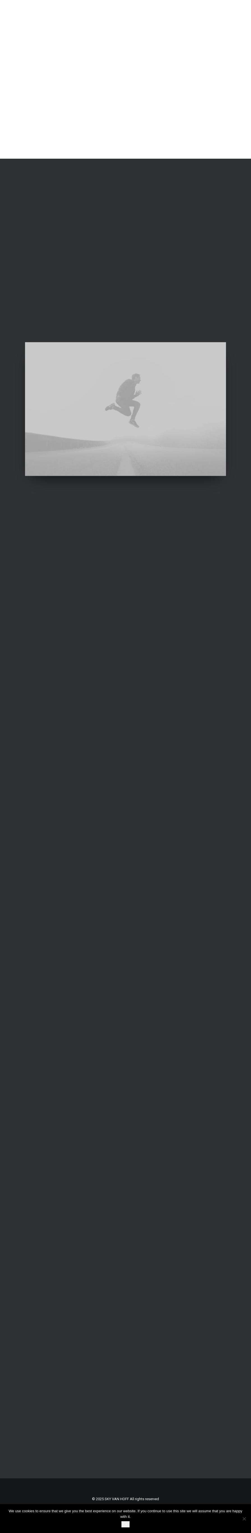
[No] (244, 1519)
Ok (125, 1524)
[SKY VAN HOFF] (82, 79)
